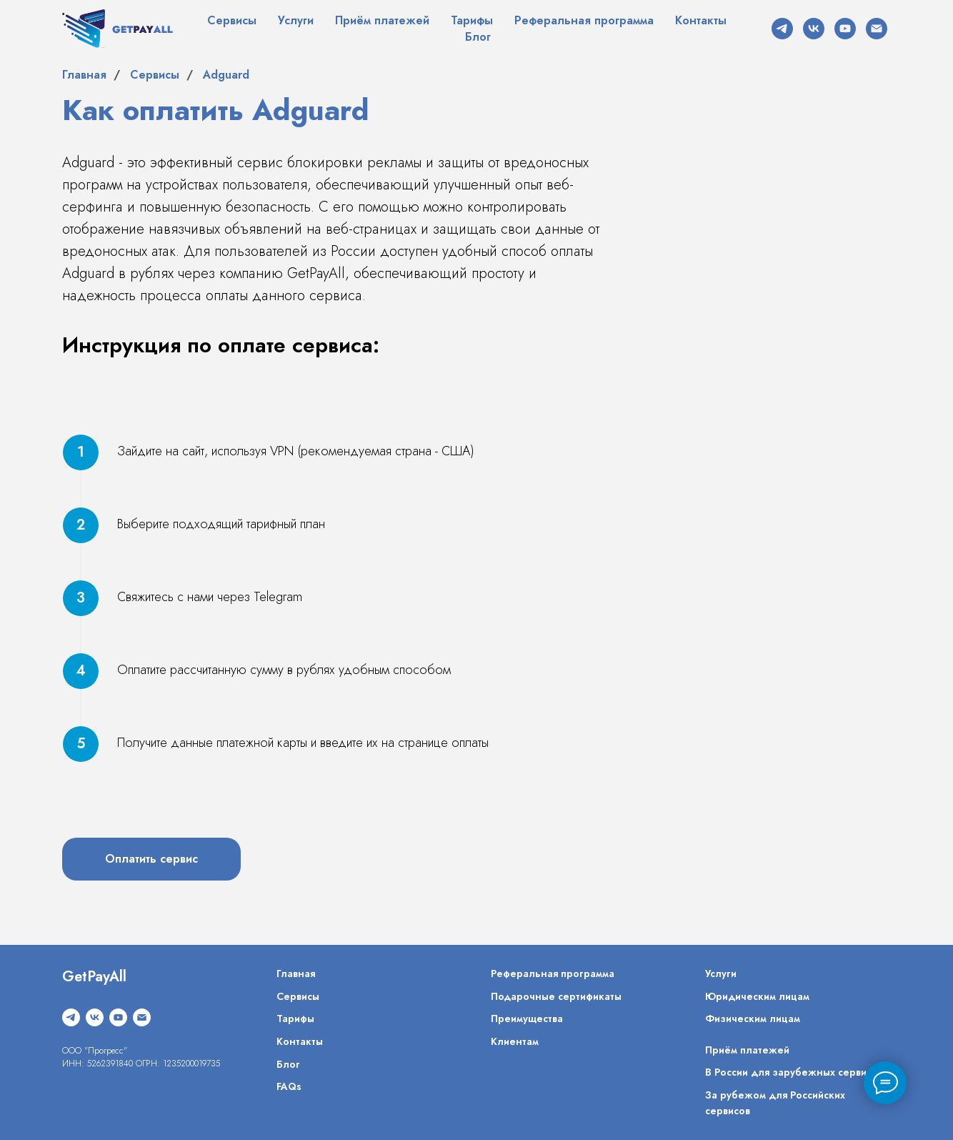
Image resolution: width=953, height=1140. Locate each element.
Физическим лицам (752, 1018)
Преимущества (527, 1018)
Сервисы (231, 20)
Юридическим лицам (757, 996)
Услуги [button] (296, 20)
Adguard (226, 74)
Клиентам (515, 1041)
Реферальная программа (584, 20)
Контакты (701, 20)
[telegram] (782, 28)
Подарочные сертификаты (556, 996)
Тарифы (472, 20)
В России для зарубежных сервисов (794, 1072)
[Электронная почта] (876, 28)
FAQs (288, 1086)
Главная (84, 74)
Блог (478, 37)
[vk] (813, 28)
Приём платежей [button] (382, 20)
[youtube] (845, 28)
